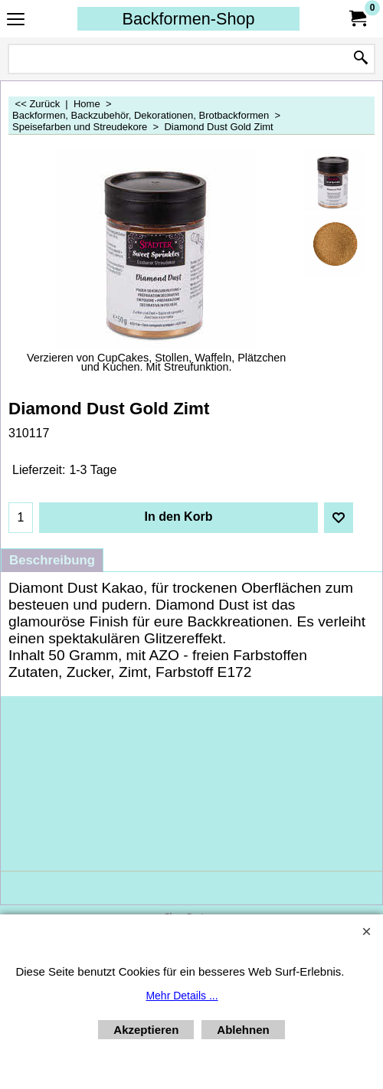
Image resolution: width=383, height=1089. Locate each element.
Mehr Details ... (182, 995)
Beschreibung (52, 560)
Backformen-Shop (189, 18)
